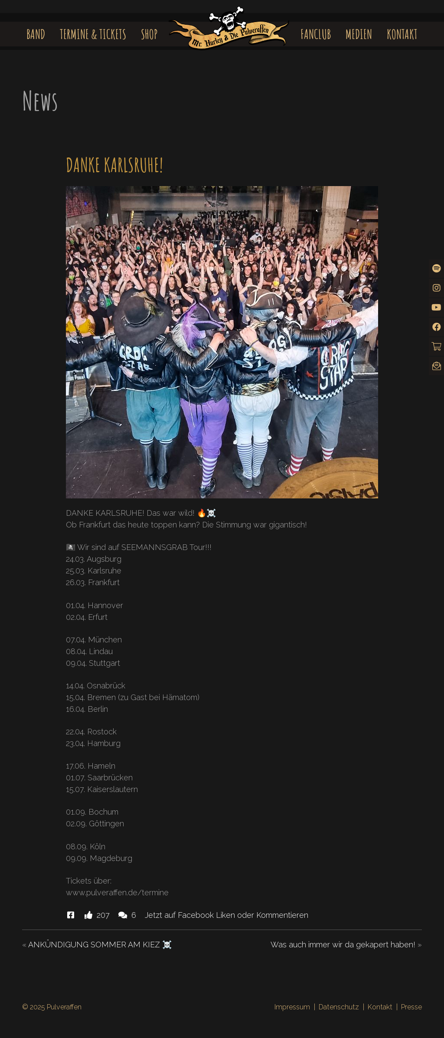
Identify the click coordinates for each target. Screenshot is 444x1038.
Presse (411, 1007)
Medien (359, 34)
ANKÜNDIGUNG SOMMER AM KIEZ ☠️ (100, 944)
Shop (149, 34)
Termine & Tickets (93, 34)
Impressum (292, 1007)
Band (35, 34)
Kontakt (402, 34)
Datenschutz (339, 1007)
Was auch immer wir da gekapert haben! (343, 944)
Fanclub (315, 34)
